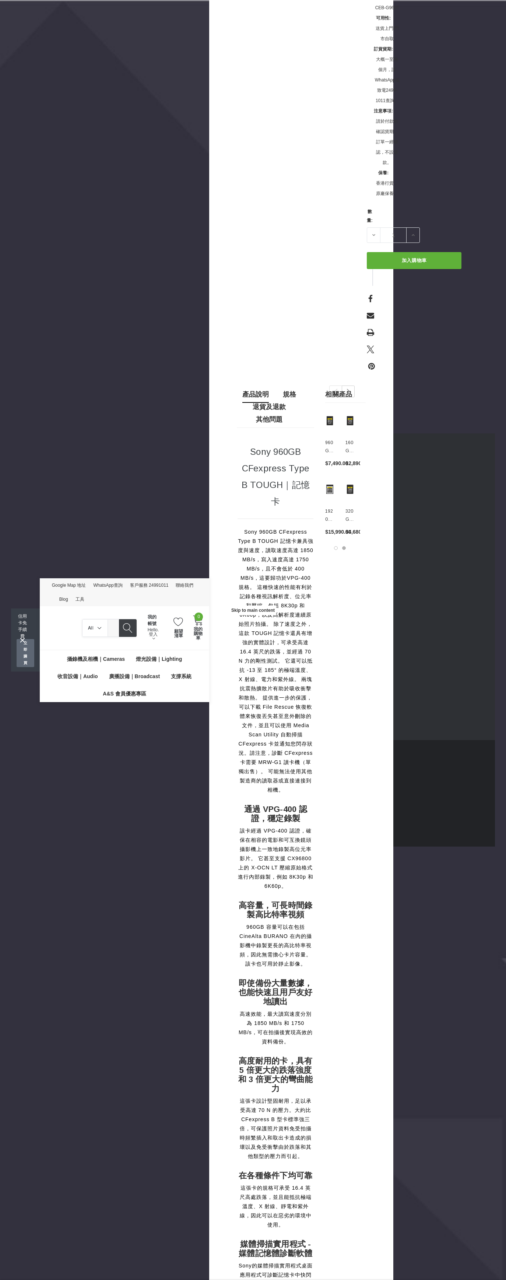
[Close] (22, 640)
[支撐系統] (181, 676)
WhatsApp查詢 (107, 585)
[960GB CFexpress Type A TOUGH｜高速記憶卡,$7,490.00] (329, 420)
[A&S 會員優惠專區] (124, 693)
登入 (153, 636)
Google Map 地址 (69, 585)
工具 (79, 599)
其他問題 (269, 419)
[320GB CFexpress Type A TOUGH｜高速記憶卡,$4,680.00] (350, 489)
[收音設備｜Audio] (77, 676)
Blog (63, 599)
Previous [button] (335, 391)
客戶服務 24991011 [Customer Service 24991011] (149, 585)
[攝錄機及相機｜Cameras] (96, 658)
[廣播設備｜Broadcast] (134, 676)
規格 (289, 394)
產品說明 (255, 394)
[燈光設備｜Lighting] (158, 658)
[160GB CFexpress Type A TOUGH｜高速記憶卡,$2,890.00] (350, 420)
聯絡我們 (184, 585)
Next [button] (348, 391)
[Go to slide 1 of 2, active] (336, 548)
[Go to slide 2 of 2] (344, 548)
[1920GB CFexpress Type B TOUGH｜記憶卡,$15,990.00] (329, 489)
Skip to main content (253, 610)
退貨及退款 (269, 407)
